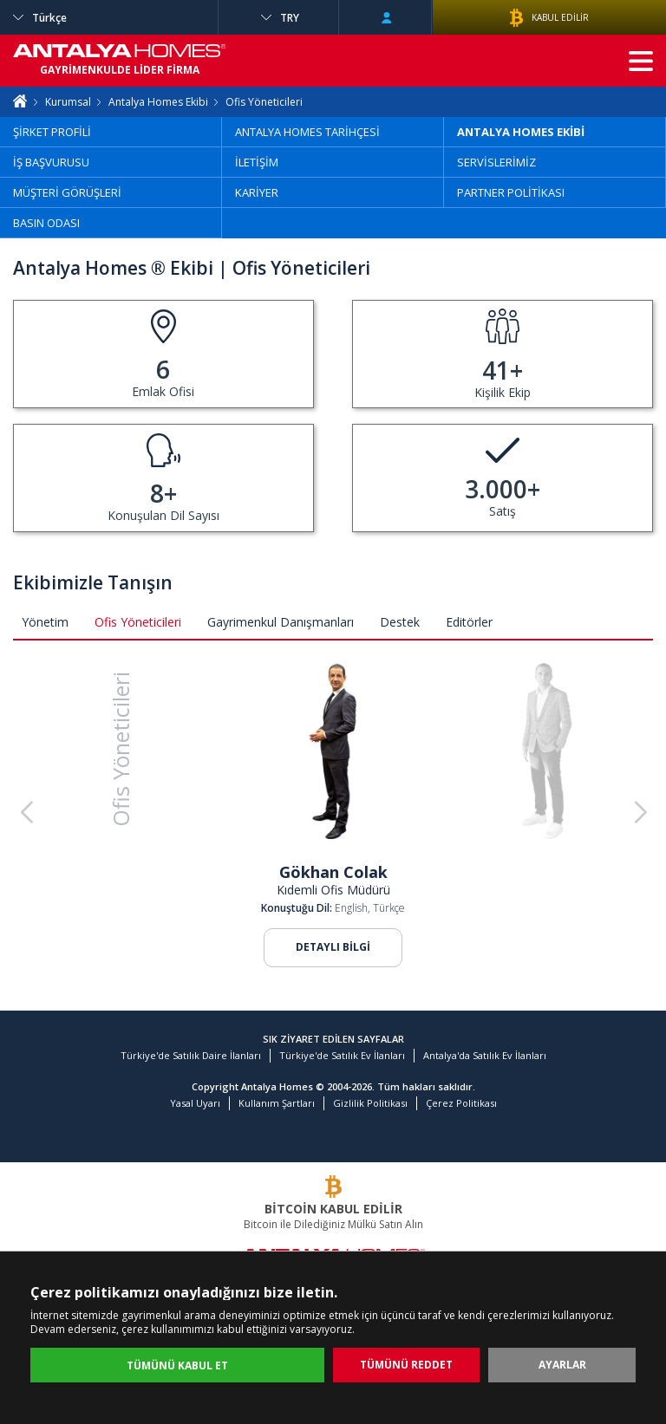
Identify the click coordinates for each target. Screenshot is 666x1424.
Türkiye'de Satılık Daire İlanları (191, 1055)
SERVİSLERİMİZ (496, 162)
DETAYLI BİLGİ (333, 947)
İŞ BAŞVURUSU (51, 162)
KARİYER (256, 192)
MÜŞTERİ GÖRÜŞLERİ (67, 192)
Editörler (469, 622)
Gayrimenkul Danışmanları (280, 622)
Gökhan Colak (333, 872)
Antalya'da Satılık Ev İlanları (484, 1055)
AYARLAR (562, 1364)
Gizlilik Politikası (370, 1102)
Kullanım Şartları (276, 1102)
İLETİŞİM (256, 162)
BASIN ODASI (46, 223)
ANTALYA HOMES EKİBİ (520, 132)
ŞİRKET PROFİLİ (52, 132)
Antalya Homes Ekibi (158, 101)
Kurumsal (68, 101)
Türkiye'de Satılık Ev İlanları (342, 1055)
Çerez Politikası (461, 1102)
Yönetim (45, 622)
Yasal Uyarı (195, 1102)
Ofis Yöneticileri (138, 622)
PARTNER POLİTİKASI (511, 192)
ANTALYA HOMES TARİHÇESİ (307, 132)
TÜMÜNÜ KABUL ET (177, 1365)
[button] (640, 813)
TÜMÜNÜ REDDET (406, 1364)
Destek (400, 622)
